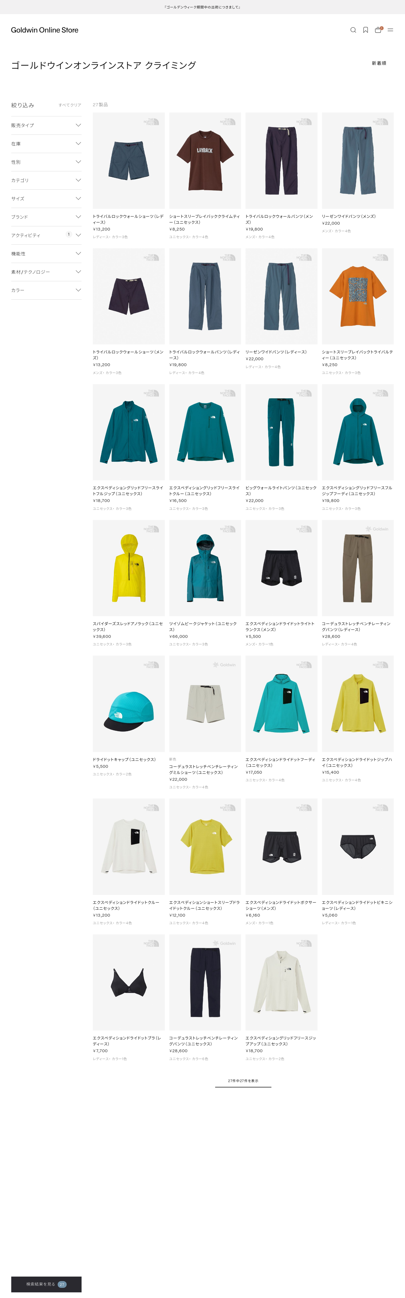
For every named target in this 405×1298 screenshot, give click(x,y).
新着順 (379, 63)
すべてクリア (70, 105)
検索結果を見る (46, 1284)
